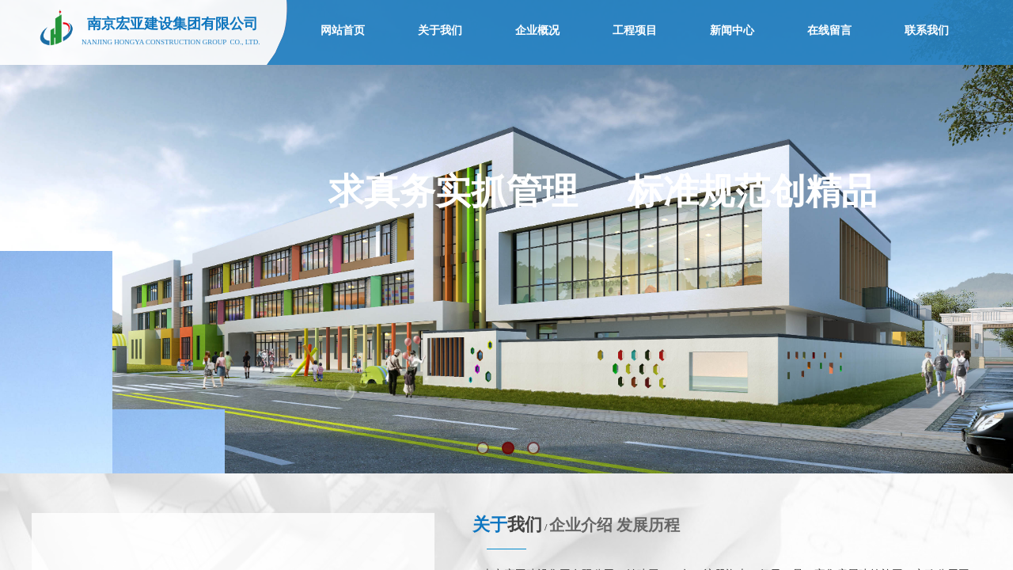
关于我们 (440, 30)
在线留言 (829, 30)
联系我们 (927, 30)
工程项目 (635, 30)
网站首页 (343, 30)
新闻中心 (732, 30)
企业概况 (537, 30)
